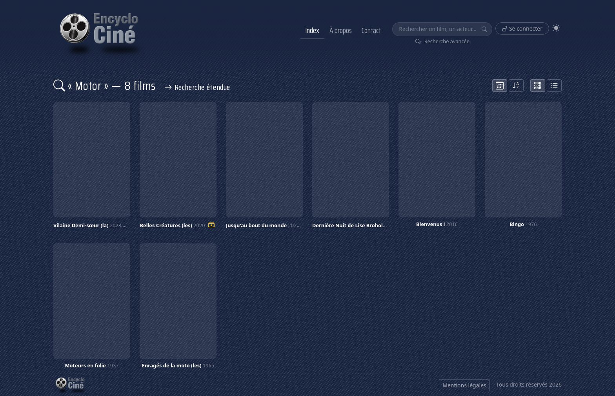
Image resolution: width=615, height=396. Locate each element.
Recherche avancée (442, 41)
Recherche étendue (197, 87)
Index (312, 30)
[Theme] (556, 28)
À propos (340, 30)
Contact (371, 30)
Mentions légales (464, 385)
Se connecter (522, 28)
